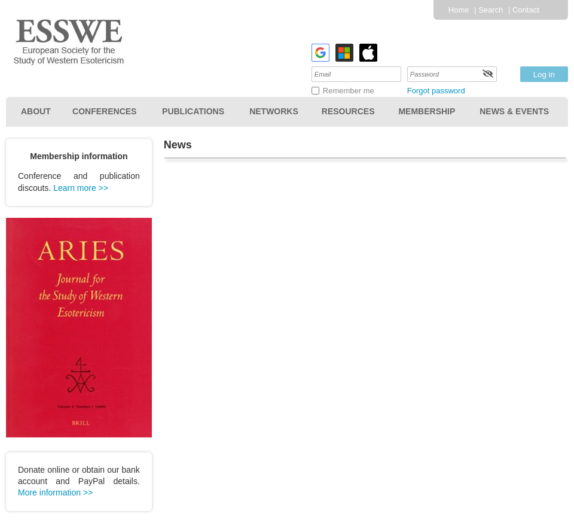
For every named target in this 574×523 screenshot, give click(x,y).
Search (490, 9)
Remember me (348, 90)
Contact (525, 9)
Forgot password (436, 90)
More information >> (55, 492)
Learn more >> (80, 188)
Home (458, 9)
